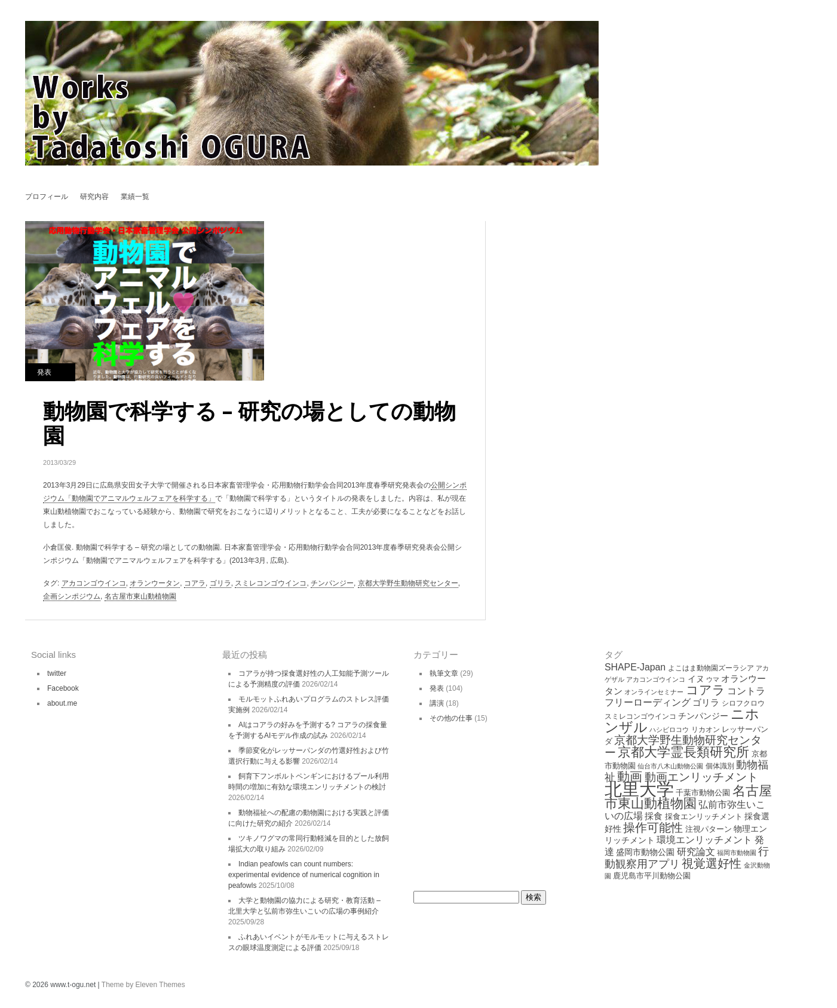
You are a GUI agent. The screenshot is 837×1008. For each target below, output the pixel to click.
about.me (62, 703)
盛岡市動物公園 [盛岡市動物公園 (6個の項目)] (645, 852)
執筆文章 (444, 673)
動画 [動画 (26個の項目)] (629, 777)
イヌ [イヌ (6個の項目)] (696, 679)
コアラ (195, 583)
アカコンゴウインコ (94, 583)
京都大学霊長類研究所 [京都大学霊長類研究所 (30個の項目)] (683, 751)
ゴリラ (220, 583)
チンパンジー (332, 583)
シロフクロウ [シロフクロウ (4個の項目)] (743, 703)
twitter (56, 673)
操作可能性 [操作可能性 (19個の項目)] (653, 827)
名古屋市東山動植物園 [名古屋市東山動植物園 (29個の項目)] (688, 797)
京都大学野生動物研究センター (408, 583)
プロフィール (46, 196)
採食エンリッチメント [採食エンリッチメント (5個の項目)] (704, 816)
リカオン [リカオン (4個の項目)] (705, 729)
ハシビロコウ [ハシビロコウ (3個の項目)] (669, 729)
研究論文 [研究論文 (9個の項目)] (696, 852)
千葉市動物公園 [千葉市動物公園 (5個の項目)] (703, 792)
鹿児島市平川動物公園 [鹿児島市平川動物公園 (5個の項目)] (652, 875)
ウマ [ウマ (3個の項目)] (712, 679)
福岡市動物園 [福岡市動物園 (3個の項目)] (736, 852)
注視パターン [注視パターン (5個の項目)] (708, 829)
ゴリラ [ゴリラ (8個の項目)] (705, 702)
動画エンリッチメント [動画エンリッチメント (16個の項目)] (701, 777)
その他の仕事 (451, 718)
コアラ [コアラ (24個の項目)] (705, 690)
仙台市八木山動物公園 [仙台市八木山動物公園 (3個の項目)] (670, 766)
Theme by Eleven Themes (143, 985)
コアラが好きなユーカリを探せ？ (508, 231)
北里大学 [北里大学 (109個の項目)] (639, 789)
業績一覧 (135, 196)
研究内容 (94, 196)
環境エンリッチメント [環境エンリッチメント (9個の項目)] (704, 840)
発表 (44, 372)
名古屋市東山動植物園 (140, 596)
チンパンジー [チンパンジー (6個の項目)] (703, 716)
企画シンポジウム (71, 596)
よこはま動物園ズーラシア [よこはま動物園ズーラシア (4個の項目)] (711, 668)
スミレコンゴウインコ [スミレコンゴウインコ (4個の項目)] (640, 716)
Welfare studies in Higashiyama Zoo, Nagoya (508, 252)
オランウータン (155, 583)
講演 (437, 703)
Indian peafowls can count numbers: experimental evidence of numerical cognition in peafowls (303, 875)
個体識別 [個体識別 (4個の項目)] (720, 766)
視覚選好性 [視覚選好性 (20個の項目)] (711, 863)
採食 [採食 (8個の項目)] (654, 816)
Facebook (63, 688)
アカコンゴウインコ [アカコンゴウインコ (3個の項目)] (655, 679)
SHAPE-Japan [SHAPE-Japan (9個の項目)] (635, 667)
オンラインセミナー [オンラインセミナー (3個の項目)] (653, 692)
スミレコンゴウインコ (270, 583)
